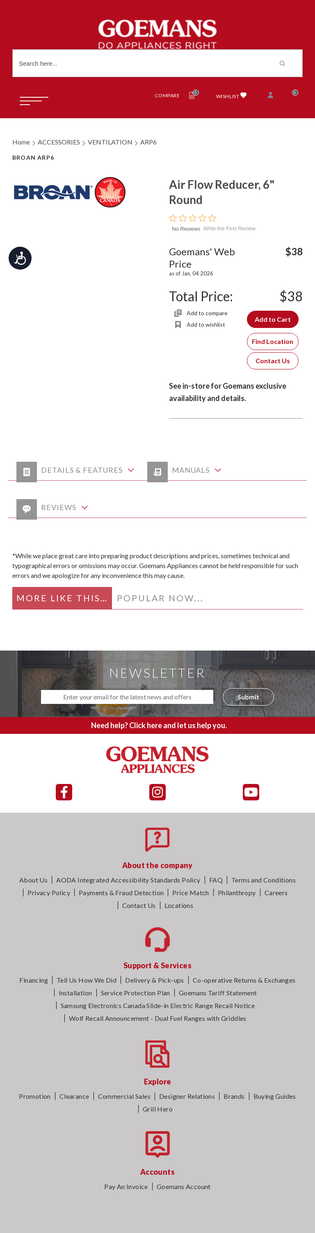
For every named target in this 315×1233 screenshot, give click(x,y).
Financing (33, 980)
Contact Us (273, 360)
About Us (33, 880)
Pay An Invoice (126, 1186)
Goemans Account (184, 1186)
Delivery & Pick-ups (154, 980)
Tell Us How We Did (86, 980)
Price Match (190, 892)
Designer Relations (187, 1096)
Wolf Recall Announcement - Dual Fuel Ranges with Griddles (158, 1018)
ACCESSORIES (59, 142)
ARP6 (148, 142)
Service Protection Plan (135, 993)
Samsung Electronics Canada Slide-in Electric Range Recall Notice (158, 1005)
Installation (75, 993)
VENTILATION (110, 142)
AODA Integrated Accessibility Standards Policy (128, 880)
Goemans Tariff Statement (218, 993)
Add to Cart (273, 319)
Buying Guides (274, 1096)
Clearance (74, 1096)
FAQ (216, 880)
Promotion (35, 1096)
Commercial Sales (124, 1096)
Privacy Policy (48, 892)
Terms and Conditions (263, 880)
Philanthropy (237, 892)
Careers (276, 892)
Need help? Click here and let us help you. (159, 725)
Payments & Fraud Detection (121, 892)
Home (21, 142)
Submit (248, 697)
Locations (179, 905)
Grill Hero (158, 1109)
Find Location (272, 341)
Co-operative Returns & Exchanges (244, 980)
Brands (234, 1096)
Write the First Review (229, 228)
